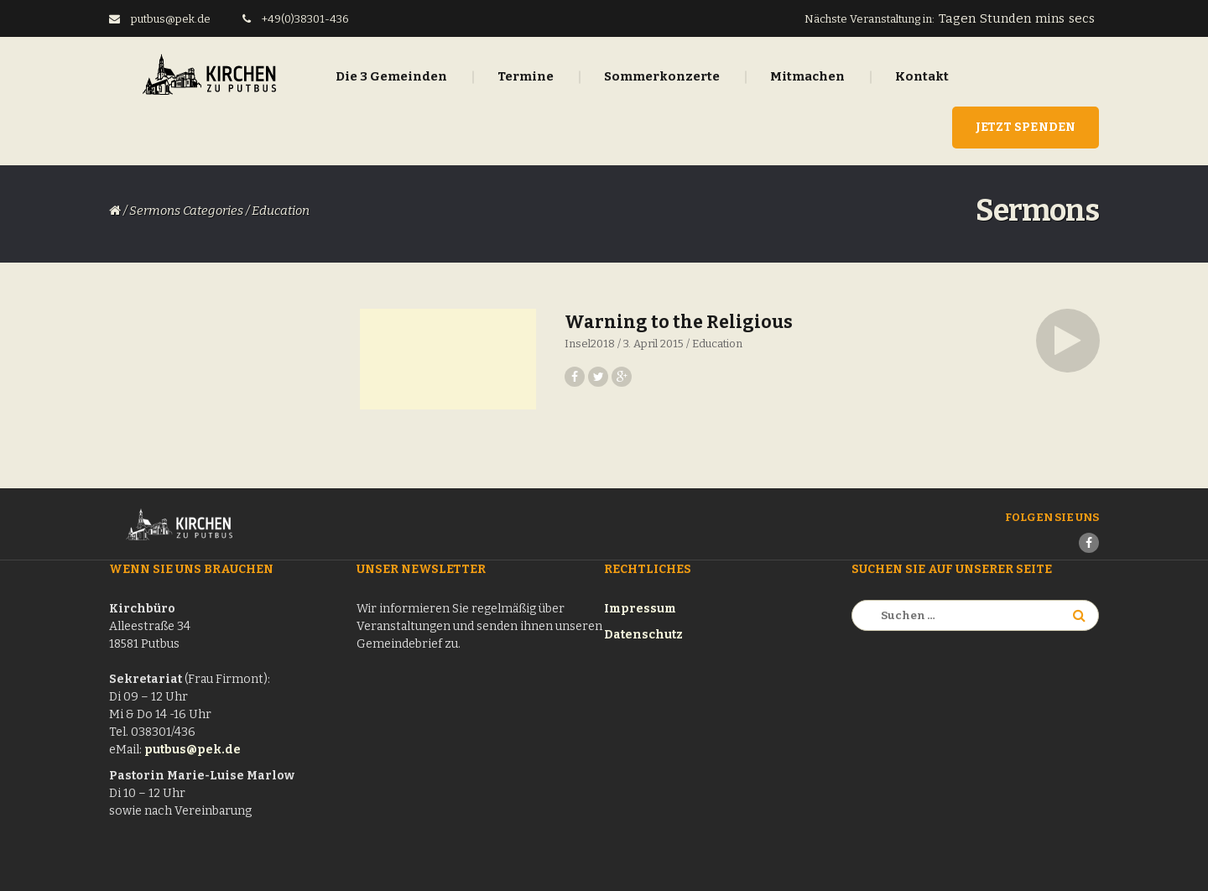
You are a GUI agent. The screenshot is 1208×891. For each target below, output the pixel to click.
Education (717, 343)
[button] (1068, 341)
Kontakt (922, 76)
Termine (525, 76)
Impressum (640, 609)
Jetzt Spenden (1025, 127)
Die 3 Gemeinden (391, 76)
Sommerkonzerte (662, 76)
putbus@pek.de (192, 749)
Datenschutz (643, 635)
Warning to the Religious (679, 322)
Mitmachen (807, 76)
